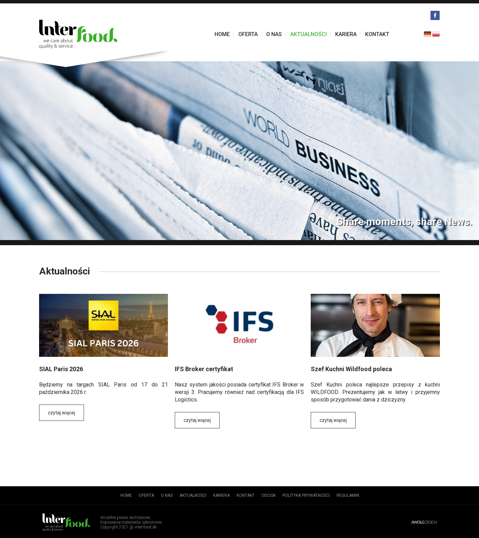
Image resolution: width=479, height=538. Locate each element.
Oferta (248, 34)
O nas (274, 34)
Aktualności (308, 34)
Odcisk (268, 495)
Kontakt (377, 34)
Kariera (346, 34)
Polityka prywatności (306, 495)
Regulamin (348, 495)
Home (222, 34)
